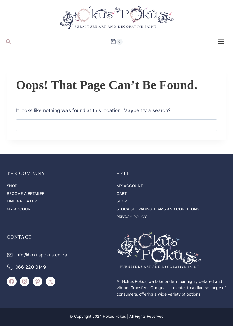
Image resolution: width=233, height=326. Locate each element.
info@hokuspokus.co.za (41, 255)
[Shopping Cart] (116, 42)
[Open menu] (221, 41)
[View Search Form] (8, 41)
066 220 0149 (30, 267)
